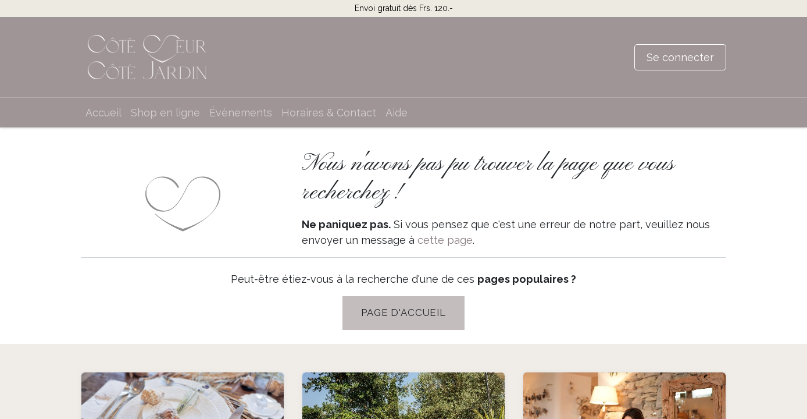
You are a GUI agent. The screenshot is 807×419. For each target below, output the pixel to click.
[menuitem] (103, 112)
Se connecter (680, 57)
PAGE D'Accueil (403, 312)
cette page (445, 240)
